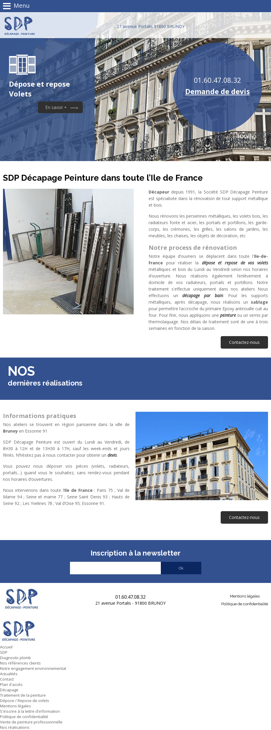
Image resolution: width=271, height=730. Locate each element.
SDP (3, 652)
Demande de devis (217, 91)
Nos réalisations (14, 727)
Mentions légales (245, 596)
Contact (7, 679)
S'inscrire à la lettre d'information (30, 711)
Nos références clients (20, 663)
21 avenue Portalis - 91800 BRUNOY (130, 603)
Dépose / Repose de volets (24, 700)
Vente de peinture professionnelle (31, 722)
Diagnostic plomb (15, 657)
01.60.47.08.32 (217, 80)
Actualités (9, 673)
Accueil (6, 647)
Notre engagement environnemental (33, 668)
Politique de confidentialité (244, 604)
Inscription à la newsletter (135, 553)
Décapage (9, 689)
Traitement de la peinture (23, 695)
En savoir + (56, 107)
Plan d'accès (11, 684)
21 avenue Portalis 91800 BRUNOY (151, 26)
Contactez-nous (244, 342)
